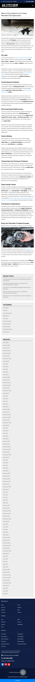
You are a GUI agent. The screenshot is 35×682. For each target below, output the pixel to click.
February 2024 (6, 409)
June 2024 (5, 398)
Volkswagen (20, 624)
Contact (19, 612)
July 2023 (5, 428)
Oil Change (3, 641)
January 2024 (6, 412)
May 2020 (5, 529)
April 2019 (5, 564)
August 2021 (6, 489)
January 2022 (6, 476)
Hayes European (29, 249)
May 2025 (5, 369)
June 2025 (5, 366)
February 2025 (6, 377)
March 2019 (5, 566)
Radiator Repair (21, 641)
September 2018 (7, 583)
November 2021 (6, 481)
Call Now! (17, 680)
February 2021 (6, 505)
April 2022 (5, 468)
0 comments (27, 17)
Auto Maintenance (7, 313)
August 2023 (6, 425)
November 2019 (6, 545)
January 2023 (6, 444)
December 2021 (6, 478)
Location (3, 612)
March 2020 (6, 534)
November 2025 (7, 353)
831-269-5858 (30, 1)
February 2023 (6, 441)
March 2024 (6, 406)
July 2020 (5, 524)
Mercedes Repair (20, 17)
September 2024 (7, 390)
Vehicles (3, 609)
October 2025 (6, 356)
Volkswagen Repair (7, 329)
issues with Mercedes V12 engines (21, 57)
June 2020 (5, 526)
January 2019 (6, 572)
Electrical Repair (5, 638)
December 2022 (7, 446)
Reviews (19, 607)
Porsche (19, 621)
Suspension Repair (5, 643)
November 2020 (7, 513)
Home (2, 604)
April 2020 (5, 532)
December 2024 (7, 382)
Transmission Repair (22, 643)
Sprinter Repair (6, 326)
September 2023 (7, 422)
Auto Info (5, 310)
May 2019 (5, 561)
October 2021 (6, 484)
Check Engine (4, 636)
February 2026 (6, 345)
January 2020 (6, 540)
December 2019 (6, 542)
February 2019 (6, 569)
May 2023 (5, 433)
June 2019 (5, 558)
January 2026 (6, 348)
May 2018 (5, 593)
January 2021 (6, 508)
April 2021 (5, 500)
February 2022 (6, 473)
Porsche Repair (6, 323)
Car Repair (5, 318)
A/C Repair (3, 634)
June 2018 (5, 591)
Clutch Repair (20, 636)
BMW (19, 619)
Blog (18, 609)
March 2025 (6, 374)
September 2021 (7, 486)
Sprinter (3, 624)
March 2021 (5, 502)
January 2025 (6, 380)
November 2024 (7, 385)
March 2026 (6, 342)
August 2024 (6, 393)
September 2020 (7, 518)
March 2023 (6, 438)
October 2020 (6, 516)
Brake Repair (20, 634)
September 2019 (7, 550)
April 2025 (5, 372)
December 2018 (6, 574)
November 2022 (7, 449)
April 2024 (5, 404)
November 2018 (6, 577)
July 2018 (5, 588)
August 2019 (6, 553)
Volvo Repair (6, 332)
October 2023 (6, 420)
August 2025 (6, 361)
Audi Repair (6, 307)
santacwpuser (6, 17)
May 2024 (5, 401)
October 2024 (6, 388)
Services (3, 607)
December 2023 (7, 414)
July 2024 (5, 396)
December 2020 (7, 510)
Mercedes (3, 621)
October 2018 (6, 580)
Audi (2, 619)
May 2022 (5, 465)
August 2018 (6, 585)
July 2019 (5, 556)
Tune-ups (3, 646)
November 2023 (7, 417)
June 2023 (5, 430)
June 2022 (5, 462)
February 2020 (6, 537)
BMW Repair (6, 315)
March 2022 (6, 470)
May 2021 (5, 497)
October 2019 (6, 548)
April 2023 (5, 436)
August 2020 (6, 521)
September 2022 (7, 454)
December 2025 (7, 350)
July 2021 (5, 492)
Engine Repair (20, 638)
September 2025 (7, 358)
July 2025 (5, 364)
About (19, 604)
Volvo (2, 626)
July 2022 (5, 460)
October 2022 (6, 452)
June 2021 (5, 494)
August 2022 (6, 457)
